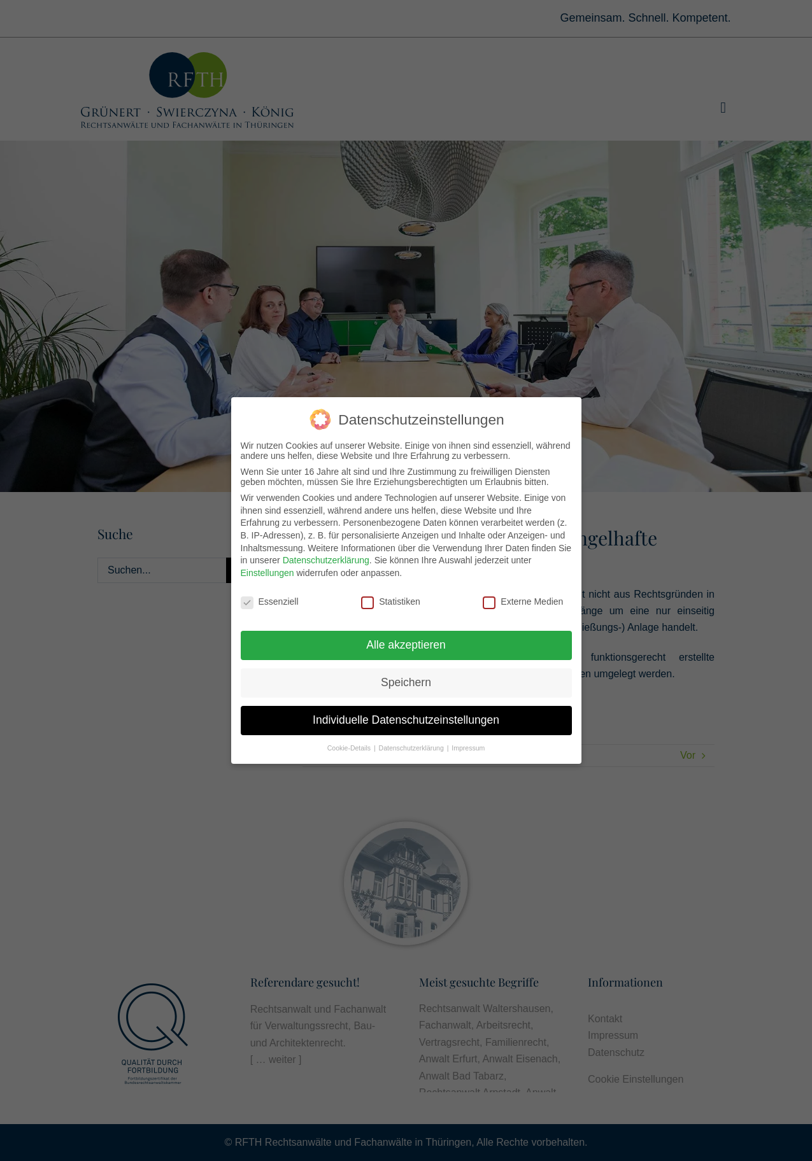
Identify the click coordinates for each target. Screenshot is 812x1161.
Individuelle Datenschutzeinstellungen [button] (406, 717)
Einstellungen (267, 570)
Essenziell (270, 598)
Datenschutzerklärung (326, 557)
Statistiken (390, 598)
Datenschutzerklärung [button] (412, 745)
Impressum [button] (468, 745)
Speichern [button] (406, 679)
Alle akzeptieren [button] (406, 642)
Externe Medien (523, 598)
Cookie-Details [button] (350, 745)
